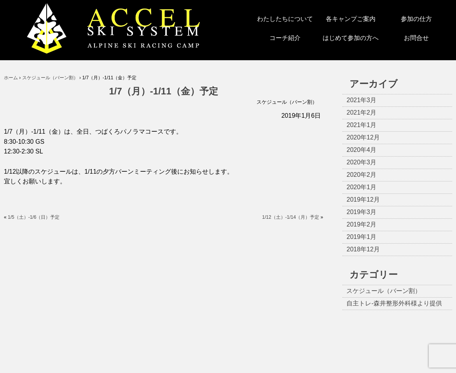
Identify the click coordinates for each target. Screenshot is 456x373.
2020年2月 (361, 174)
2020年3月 (361, 162)
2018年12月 (362, 249)
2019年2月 (361, 224)
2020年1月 (361, 187)
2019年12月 (362, 199)
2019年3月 (361, 212)
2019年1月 (361, 237)
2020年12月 (362, 137)
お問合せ (416, 38)
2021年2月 (361, 112)
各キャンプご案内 (351, 19)
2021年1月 (361, 125)
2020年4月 (361, 149)
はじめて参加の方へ (351, 38)
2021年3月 (361, 100)
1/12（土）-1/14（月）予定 (290, 217)
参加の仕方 (416, 19)
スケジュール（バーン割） (287, 102)
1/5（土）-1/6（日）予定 (33, 217)
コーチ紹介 (285, 38)
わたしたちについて (285, 19)
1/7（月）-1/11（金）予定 (163, 91)
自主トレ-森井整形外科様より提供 (394, 303)
